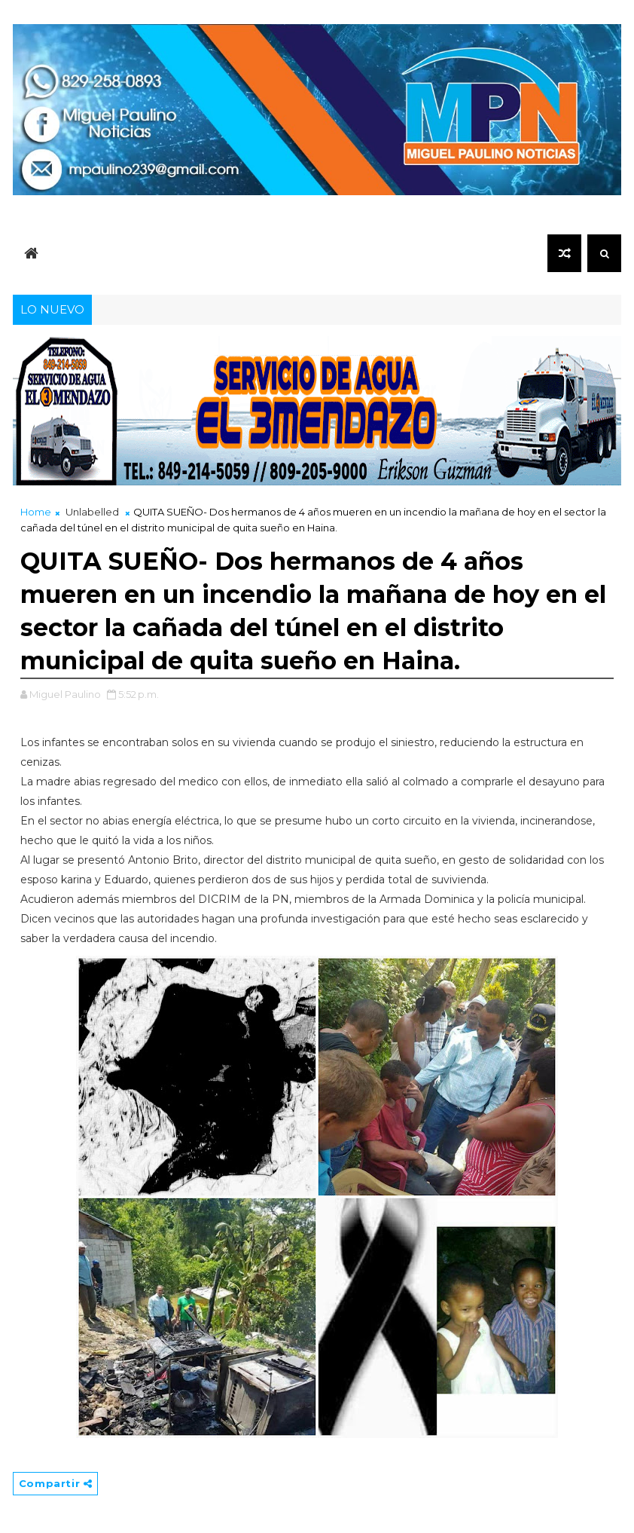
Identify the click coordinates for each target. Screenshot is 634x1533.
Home (35, 512)
